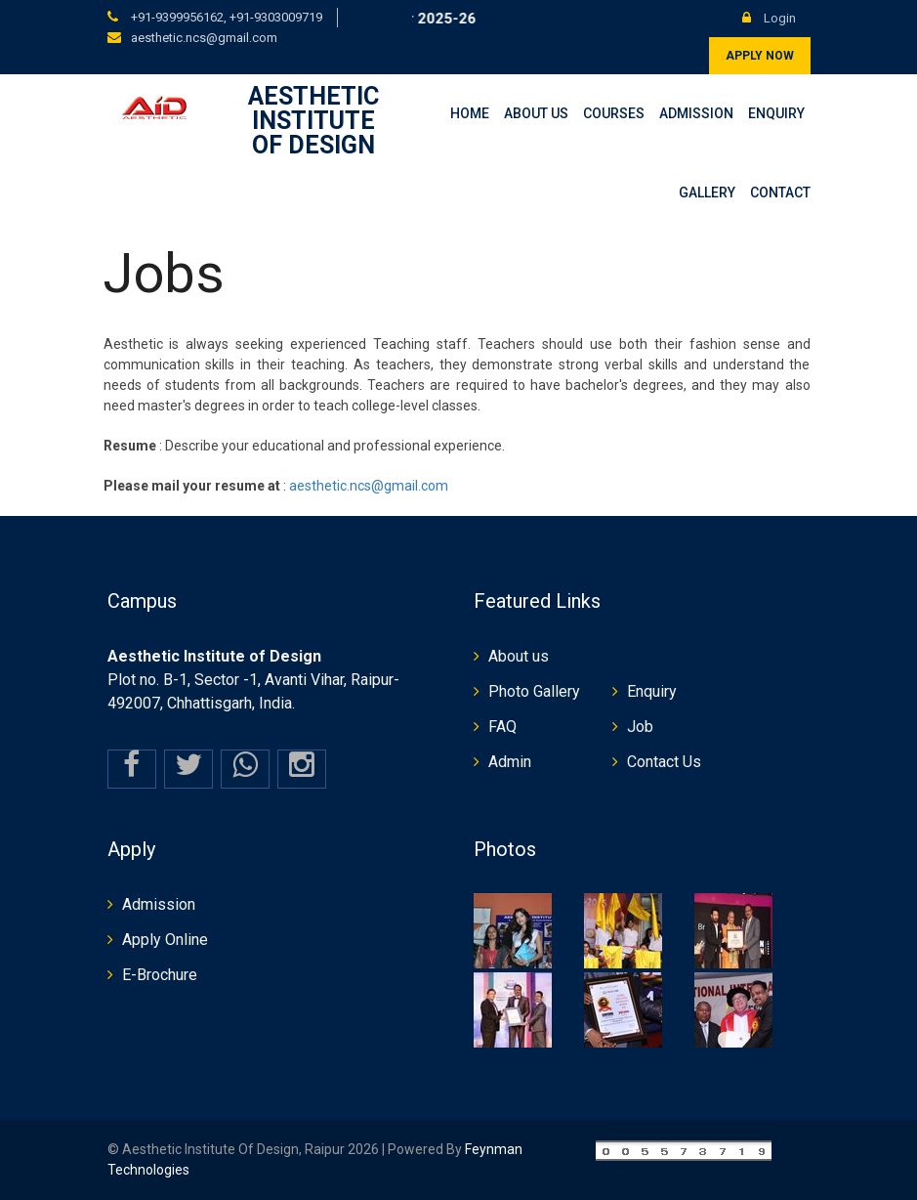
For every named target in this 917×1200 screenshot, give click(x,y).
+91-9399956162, (179, 17)
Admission (696, 113)
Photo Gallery (534, 691)
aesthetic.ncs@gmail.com (204, 37)
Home (469, 113)
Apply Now (760, 56)
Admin (509, 761)
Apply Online (165, 939)
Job (640, 726)
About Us (536, 113)
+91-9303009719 (275, 17)
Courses (614, 113)
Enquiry (776, 113)
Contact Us (664, 761)
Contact (780, 192)
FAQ (502, 726)
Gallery (707, 192)
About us (518, 656)
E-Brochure (159, 974)
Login (769, 18)
